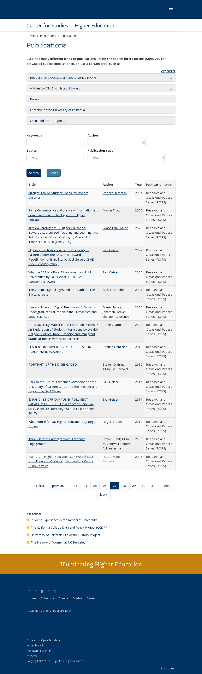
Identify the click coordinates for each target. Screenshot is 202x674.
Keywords (34, 135)
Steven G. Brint (113, 364)
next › (169, 486)
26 (106, 486)
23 (77, 486)
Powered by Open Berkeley (43, 640)
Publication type (100, 150)
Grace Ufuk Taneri (115, 228)
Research (33, 513)
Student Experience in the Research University (64, 520)
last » (105, 495)
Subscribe (47, 598)
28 (125, 486)
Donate (63, 598)
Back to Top (168, 668)
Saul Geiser (111, 250)
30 (145, 486)
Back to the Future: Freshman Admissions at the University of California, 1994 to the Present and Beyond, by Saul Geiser (62, 386)
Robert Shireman (115, 193)
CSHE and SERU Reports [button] (47, 120)
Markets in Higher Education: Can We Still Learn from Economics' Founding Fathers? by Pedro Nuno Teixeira (61, 461)
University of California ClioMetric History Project (65, 535)
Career (91, 598)
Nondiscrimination (38, 650)
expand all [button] (168, 71)
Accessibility (34, 645)
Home (30, 36)
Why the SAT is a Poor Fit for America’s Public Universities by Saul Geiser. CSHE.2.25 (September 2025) (60, 277)
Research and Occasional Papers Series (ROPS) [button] (63, 77)
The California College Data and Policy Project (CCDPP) (69, 527)
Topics (31, 150)
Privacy (31, 656)
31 (155, 486)
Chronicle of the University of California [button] (57, 110)
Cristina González (115, 347)
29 (135, 486)
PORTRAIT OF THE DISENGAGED (52, 364)
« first (41, 486)
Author (93, 135)
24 (86, 486)
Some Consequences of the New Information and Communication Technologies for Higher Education (63, 215)
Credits (77, 598)
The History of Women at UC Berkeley (58, 542)
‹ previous (58, 486)
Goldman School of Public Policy (50, 610)
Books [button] (34, 99)
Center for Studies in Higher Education (70, 25)
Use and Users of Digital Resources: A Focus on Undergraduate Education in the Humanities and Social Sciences (62, 312)
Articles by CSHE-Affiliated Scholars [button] (55, 88)
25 (96, 486)
